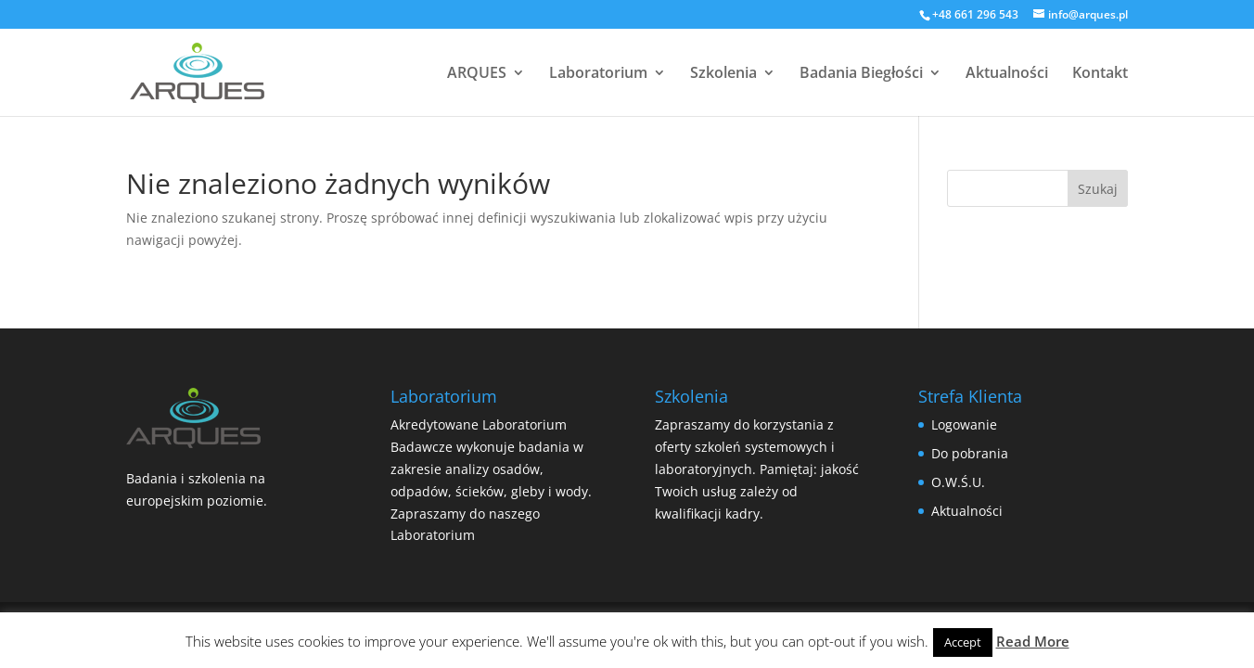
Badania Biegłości (861, 74)
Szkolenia (723, 74)
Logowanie (964, 424)
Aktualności (1007, 74)
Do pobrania (969, 453)
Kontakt (1100, 74)
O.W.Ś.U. (958, 482)
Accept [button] (962, 642)
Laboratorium (598, 74)
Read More (1032, 641)
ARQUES (476, 74)
